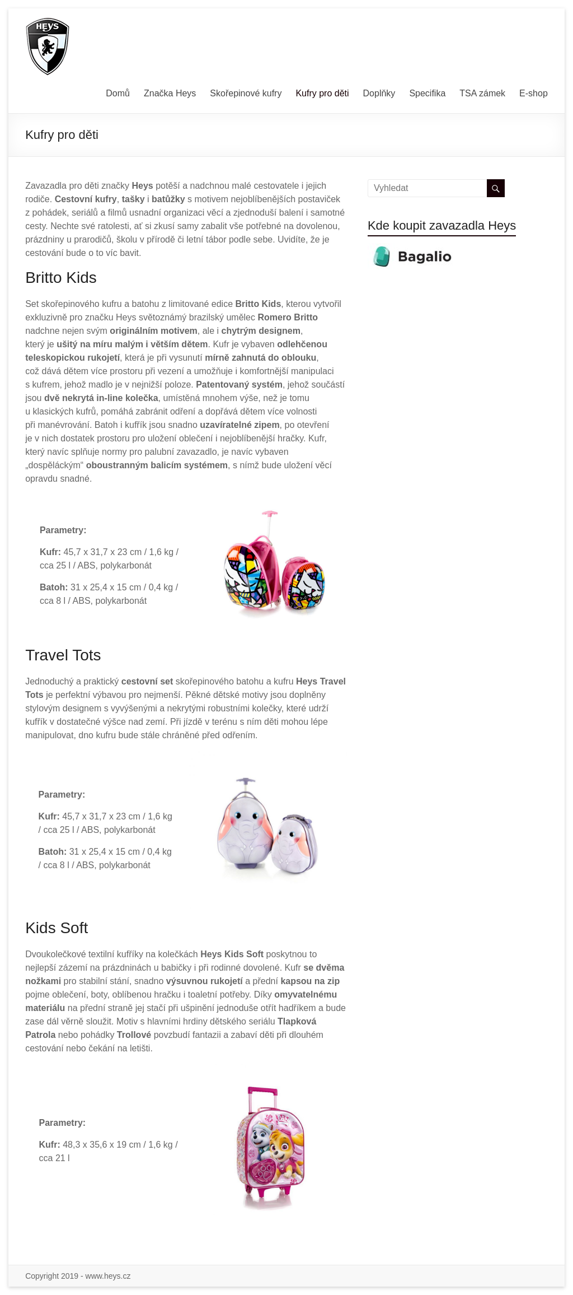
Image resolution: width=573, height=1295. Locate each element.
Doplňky (379, 93)
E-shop (533, 93)
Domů (118, 93)
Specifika (427, 93)
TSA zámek (482, 93)
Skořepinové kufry (245, 93)
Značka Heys (170, 93)
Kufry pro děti (322, 93)
